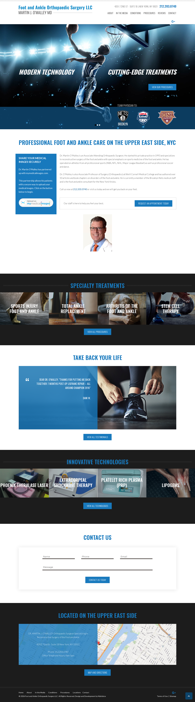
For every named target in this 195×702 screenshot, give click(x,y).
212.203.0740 (168, 6)
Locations (77, 692)
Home (21, 692)
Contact (172, 13)
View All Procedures (98, 331)
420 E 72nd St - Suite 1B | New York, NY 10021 (136, 6)
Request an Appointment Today (153, 203)
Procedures (149, 13)
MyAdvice (102, 696)
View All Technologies (97, 506)
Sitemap (173, 696)
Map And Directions (97, 672)
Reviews (162, 13)
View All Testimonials (97, 437)
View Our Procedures (162, 87)
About (110, 13)
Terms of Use (162, 696)
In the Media (122, 13)
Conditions (135, 13)
